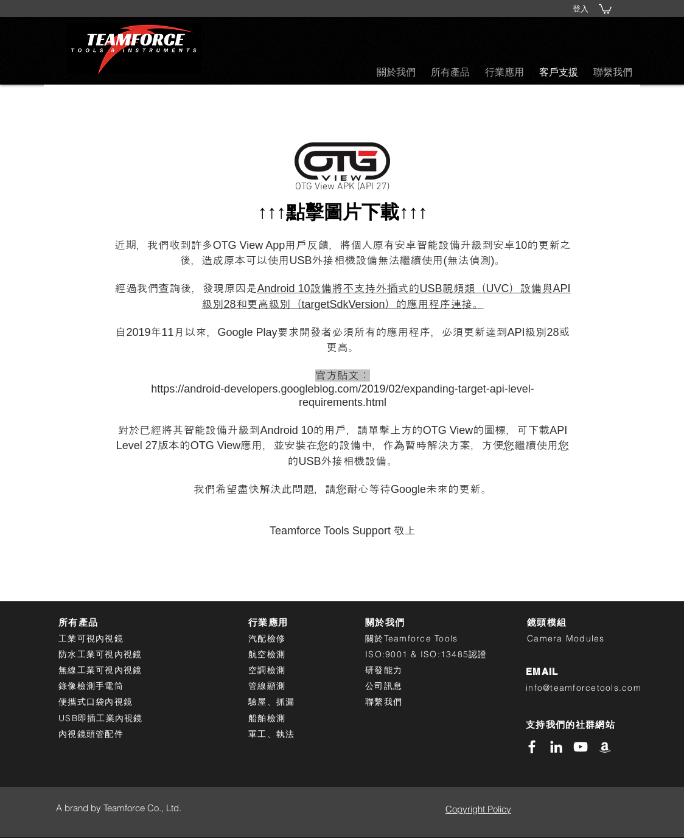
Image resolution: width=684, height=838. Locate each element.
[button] (605, 8)
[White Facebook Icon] (531, 746)
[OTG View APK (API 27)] (342, 169)
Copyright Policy (478, 809)
